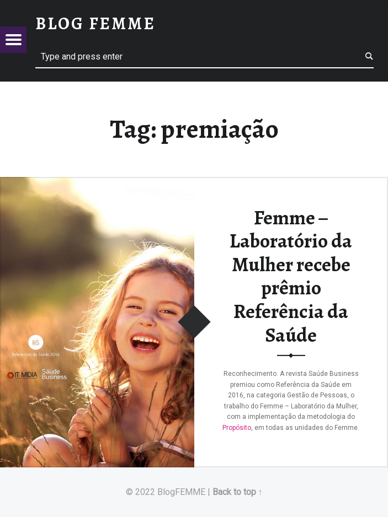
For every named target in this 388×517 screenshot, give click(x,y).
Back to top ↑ (237, 492)
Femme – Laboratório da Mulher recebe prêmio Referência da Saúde (291, 276)
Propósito (236, 427)
